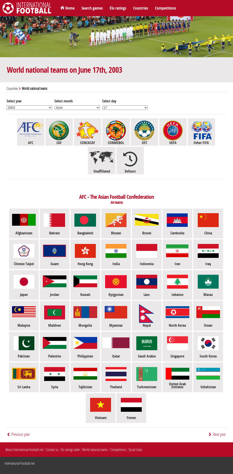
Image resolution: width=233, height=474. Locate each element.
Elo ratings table (70, 450)
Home (70, 8)
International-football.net (20, 463)
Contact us (52, 450)
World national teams (95, 450)
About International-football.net (24, 450)
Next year (219, 434)
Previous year (20, 434)
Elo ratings (118, 8)
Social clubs (135, 450)
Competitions (165, 8)
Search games (92, 8)
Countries (140, 8)
